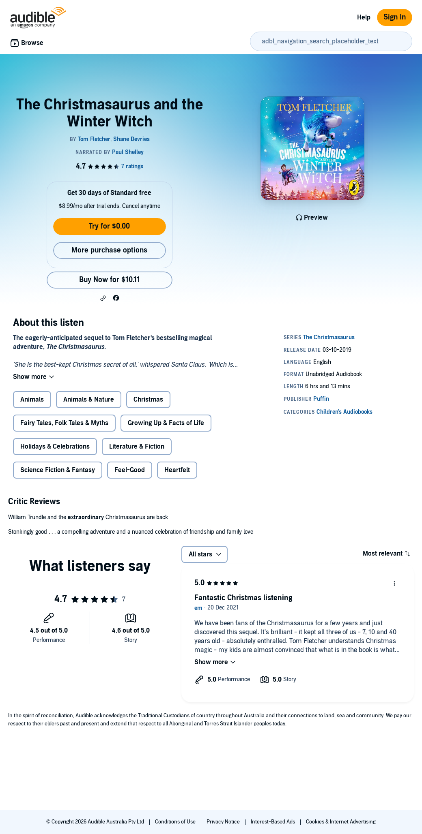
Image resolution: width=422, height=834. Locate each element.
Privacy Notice (224, 822)
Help (363, 17)
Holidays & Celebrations (55, 447)
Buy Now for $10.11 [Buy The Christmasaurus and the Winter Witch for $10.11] (109, 280)
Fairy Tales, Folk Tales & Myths (64, 423)
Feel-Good (129, 470)
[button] (103, 298)
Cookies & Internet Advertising (341, 822)
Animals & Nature (88, 400)
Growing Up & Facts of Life (166, 423)
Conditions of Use (176, 822)
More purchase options (109, 250)
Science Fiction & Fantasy (57, 470)
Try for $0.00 (109, 226)
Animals (32, 400)
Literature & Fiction (136, 447)
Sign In (394, 17)
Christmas (148, 400)
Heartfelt (177, 470)
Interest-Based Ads (273, 822)
